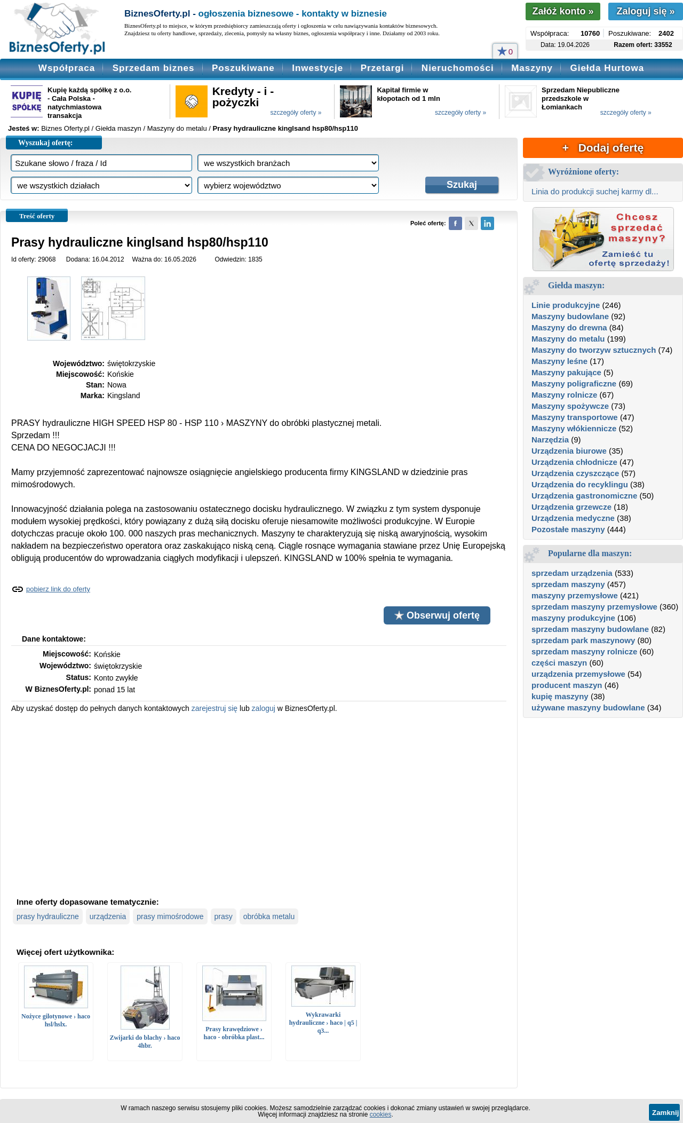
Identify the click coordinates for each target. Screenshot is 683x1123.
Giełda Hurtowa (607, 68)
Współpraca (66, 68)
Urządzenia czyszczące (575, 473)
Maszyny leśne (559, 361)
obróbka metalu (269, 916)
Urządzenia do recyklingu (579, 484)
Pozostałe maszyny (568, 529)
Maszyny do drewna (569, 327)
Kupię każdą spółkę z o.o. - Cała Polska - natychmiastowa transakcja (89, 103)
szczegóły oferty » (295, 112)
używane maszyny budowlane (588, 707)
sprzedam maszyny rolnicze (584, 651)
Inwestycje (317, 68)
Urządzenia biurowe (569, 450)
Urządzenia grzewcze (571, 506)
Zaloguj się (645, 11)
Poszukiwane (243, 68)
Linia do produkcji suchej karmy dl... (594, 191)
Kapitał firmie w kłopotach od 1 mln (408, 94)
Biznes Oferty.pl (65, 128)
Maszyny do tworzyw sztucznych (593, 349)
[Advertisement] (258, 804)
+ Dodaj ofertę (603, 147)
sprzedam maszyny (568, 584)
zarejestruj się (214, 708)
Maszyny (532, 68)
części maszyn (559, 662)
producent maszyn (566, 685)
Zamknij (665, 1113)
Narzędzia (550, 439)
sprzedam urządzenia (572, 573)
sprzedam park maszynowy (583, 640)
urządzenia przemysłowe (578, 673)
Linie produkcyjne (565, 305)
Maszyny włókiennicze (573, 428)
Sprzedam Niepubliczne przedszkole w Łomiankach (581, 98)
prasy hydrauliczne (48, 916)
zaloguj (263, 708)
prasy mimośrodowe (170, 916)
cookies (381, 1114)
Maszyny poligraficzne (573, 383)
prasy (224, 916)
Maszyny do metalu (568, 338)
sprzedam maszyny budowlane (590, 629)
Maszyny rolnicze (564, 394)
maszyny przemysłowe (574, 595)
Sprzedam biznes (154, 68)
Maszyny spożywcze (570, 405)
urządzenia (108, 916)
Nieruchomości (458, 68)
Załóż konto (562, 11)
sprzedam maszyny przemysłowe (594, 606)
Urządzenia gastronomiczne (584, 495)
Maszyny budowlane (570, 316)
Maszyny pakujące (566, 372)
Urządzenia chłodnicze (574, 461)
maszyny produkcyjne (573, 617)
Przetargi (382, 68)
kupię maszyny (560, 696)
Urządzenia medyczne (573, 518)
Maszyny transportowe (574, 417)
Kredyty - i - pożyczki (243, 96)
